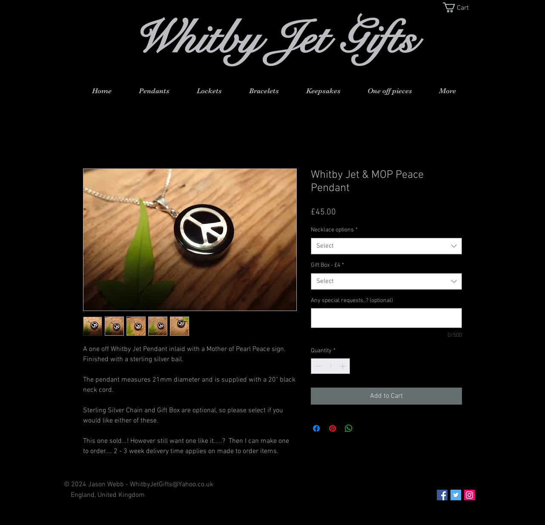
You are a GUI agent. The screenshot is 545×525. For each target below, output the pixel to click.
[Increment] (343, 366)
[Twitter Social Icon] (455, 495)
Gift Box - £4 (327, 265)
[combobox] (386, 246)
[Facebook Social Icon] (442, 495)
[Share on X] (365, 428)
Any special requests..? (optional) (352, 300)
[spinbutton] (330, 366)
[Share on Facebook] (316, 428)
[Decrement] (317, 366)
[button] (461, 7)
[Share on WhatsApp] (349, 428)
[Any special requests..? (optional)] (386, 318)
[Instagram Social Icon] (469, 495)
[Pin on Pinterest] (332, 428)
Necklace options (334, 230)
